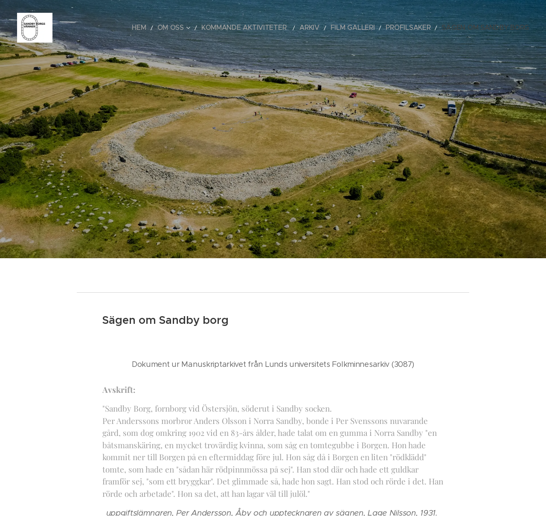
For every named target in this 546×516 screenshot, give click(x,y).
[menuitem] (188, 27)
